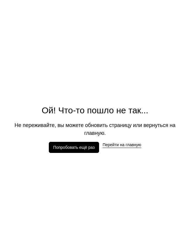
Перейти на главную (122, 144)
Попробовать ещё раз (74, 147)
